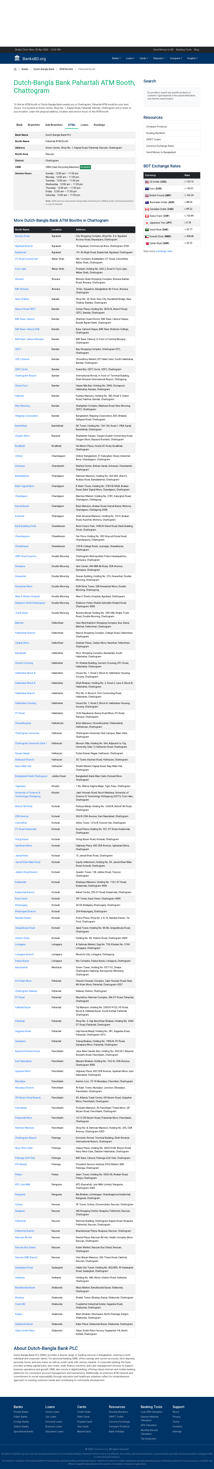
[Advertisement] (107, 23)
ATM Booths (66, 69)
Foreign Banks (21, 1421)
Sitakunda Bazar (24, 1324)
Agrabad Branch (24, 246)
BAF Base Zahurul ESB (27, 329)
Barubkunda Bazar (25, 1287)
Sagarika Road (23, 1031)
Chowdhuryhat (23, 723)
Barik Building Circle (25, 526)
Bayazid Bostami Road (27, 1051)
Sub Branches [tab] (54, 124)
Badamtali (20, 252)
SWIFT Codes (153, 139)
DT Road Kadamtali (25, 829)
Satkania (20, 1277)
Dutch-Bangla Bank (44, 69)
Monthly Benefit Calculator (149, 1432)
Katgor (19, 1314)
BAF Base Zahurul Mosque (29, 339)
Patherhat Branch (24, 1231)
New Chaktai (22, 299)
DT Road (20, 997)
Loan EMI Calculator (152, 1412)
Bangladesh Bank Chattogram (31, 776)
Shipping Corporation (26, 415)
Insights (191, 58)
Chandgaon (21, 496)
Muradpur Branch (24, 1087)
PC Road (20, 713)
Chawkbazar (22, 546)
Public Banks (20, 1416)
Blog (196, 49)
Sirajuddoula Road (25, 928)
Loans (129, 58)
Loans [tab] (84, 124)
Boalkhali (20, 446)
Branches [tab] (34, 124)
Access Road (22, 236)
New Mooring (22, 405)
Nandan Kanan (23, 918)
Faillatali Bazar (23, 1007)
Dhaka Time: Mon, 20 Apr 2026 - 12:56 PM (38, 49)
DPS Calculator (149, 1425)
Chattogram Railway (26, 991)
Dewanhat (20, 576)
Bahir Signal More (24, 486)
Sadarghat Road (24, 1267)
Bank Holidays (116, 1431)
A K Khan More (23, 981)
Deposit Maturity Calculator (149, 1418)
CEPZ (18, 349)
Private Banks (21, 1412)
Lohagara (20, 944)
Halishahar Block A (25, 673)
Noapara (20, 1211)
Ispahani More (23, 1071)
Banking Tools (183, 49)
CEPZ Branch (22, 359)
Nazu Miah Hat (23, 766)
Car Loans (50, 1416)
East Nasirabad (23, 1061)
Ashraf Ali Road (23, 806)
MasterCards (84, 1431)
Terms (176, 1421)
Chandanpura (22, 536)
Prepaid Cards (84, 1421)
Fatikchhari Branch (25, 633)
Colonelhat (21, 822)
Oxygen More (22, 435)
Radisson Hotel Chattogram (30, 603)
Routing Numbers (155, 133)
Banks (115, 58)
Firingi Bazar (21, 839)
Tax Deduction (148, 1438)
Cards (143, 58)
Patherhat (20, 1221)
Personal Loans (53, 1421)
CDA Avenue (22, 816)
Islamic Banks (21, 1426)
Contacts (177, 1426)
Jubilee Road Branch (26, 872)
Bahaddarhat (22, 476)
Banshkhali (21, 425)
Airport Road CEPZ (25, 309)
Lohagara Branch (24, 954)
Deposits (158, 58)
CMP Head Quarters (26, 556)
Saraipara (20, 1041)
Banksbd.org (101, 1449)
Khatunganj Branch (25, 911)
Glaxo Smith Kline (24, 1330)
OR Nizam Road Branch (28, 1097)
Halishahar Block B (25, 683)
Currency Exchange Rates (160, 146)
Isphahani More (23, 845)
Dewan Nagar (22, 753)
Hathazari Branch (24, 759)
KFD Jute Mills (22, 1184)
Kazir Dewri (21, 898)
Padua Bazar (22, 961)
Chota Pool (21, 385)
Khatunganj (21, 905)
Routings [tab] (99, 124)
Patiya (18, 1174)
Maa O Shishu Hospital (27, 596)
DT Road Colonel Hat (26, 259)
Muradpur (20, 1081)
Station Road (22, 938)
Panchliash (21, 1107)
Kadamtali (20, 882)
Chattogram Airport (25, 375)
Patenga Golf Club (25, 1158)
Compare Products (156, 126)
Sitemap (177, 1431)
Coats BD (20, 1304)
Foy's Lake (20, 269)
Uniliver (19, 456)
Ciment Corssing (24, 663)
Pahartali (20, 1021)
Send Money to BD (163, 49)
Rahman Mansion (24, 1127)
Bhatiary (19, 1297)
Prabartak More (23, 1117)
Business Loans (53, 1426)
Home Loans (52, 1412)
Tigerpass (20, 786)
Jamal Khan (21, 855)
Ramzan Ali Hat (23, 1237)
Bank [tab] (19, 124)
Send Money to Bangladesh (161, 152)
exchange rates (164, 251)
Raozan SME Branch (26, 1257)
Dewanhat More (23, 586)
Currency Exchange (119, 1421)
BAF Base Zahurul (24, 319)
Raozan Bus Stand (25, 1247)
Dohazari (20, 466)
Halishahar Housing (25, 703)
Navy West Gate (24, 1148)
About (176, 1412)
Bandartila (20, 653)
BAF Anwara (22, 289)
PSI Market (21, 1164)
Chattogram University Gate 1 (31, 743)
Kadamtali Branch (24, 892)
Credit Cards (83, 1412)
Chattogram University (27, 733)
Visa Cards (83, 1426)
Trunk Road (21, 613)
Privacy (176, 1416)
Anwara (19, 279)
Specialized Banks (23, 1431)
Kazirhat (19, 516)
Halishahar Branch (25, 693)
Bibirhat (19, 623)
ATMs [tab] (71, 124)
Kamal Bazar (22, 506)
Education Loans (54, 1431)
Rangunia (20, 1194)
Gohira (18, 1204)
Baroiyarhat (21, 967)
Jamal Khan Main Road (27, 862)
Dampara (20, 566)
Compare (175, 58)
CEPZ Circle (21, 369)
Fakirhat (19, 395)
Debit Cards (83, 1416)
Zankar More (22, 643)
